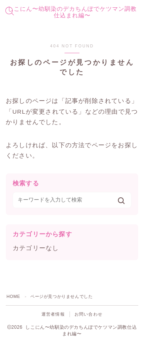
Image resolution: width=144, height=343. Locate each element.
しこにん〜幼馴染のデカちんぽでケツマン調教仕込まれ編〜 (72, 12)
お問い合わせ (88, 314)
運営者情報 (53, 314)
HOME (13, 296)
